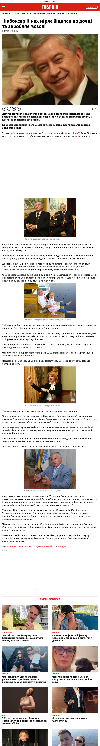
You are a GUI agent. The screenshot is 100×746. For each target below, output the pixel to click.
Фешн (22, 14)
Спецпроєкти (71, 14)
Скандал (15, 14)
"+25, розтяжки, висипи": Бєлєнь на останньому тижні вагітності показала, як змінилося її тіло (24, 721)
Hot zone (60, 14)
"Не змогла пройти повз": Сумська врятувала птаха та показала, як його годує (72, 679)
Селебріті (6, 14)
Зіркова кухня (39, 14)
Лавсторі (51, 14)
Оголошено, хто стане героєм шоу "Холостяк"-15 (70, 719)
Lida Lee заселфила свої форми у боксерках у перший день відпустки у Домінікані (72, 638)
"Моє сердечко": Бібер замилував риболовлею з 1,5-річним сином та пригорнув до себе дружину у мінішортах (24, 679)
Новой (75, 133)
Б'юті (29, 14)
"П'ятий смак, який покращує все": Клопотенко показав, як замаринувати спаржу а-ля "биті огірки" (22, 638)
